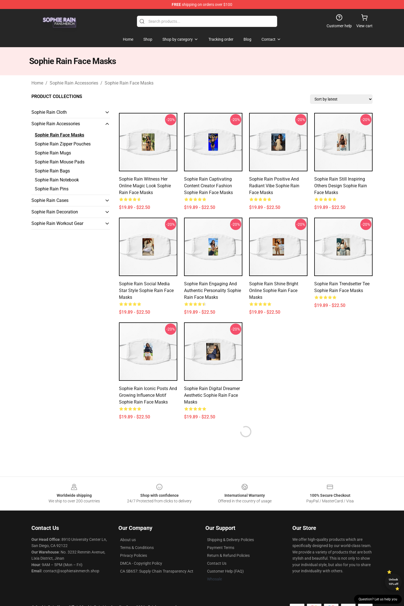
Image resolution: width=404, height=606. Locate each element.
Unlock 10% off (393, 582)
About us (128, 539)
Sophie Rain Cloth (49, 112)
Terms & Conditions (137, 547)
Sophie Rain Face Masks (129, 83)
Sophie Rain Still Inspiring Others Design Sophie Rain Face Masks (340, 185)
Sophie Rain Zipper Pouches (63, 144)
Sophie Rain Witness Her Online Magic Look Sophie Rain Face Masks (145, 185)
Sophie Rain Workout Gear (57, 223)
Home (37, 83)
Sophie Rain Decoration (54, 212)
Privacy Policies (133, 555)
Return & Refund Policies (228, 555)
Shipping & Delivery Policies (230, 539)
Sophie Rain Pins (51, 189)
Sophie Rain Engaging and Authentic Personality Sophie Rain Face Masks (212, 290)
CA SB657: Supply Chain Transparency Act (156, 571)
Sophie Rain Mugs (53, 153)
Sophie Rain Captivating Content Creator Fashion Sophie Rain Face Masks (208, 185)
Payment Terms (220, 547)
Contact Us (216, 563)
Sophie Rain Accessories (74, 83)
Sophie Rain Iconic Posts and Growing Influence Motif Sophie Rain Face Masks (148, 395)
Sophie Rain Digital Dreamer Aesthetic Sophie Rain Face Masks (212, 395)
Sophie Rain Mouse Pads (59, 162)
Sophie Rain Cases (49, 200)
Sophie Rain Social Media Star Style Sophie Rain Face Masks (146, 290)
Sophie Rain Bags (52, 171)
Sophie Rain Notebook (57, 180)
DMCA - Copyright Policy (141, 563)
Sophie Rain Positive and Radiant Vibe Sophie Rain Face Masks (274, 185)
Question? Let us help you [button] (378, 599)
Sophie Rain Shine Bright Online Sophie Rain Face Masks (273, 290)
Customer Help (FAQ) (225, 571)
